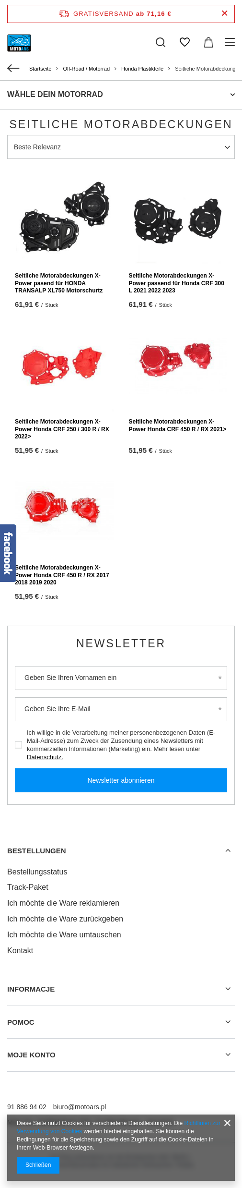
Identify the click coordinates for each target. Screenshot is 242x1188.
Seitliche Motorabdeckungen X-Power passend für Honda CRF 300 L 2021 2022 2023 (176, 283)
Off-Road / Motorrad (86, 69)
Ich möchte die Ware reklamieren (63, 903)
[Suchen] (161, 42)
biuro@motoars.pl (79, 1107)
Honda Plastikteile (142, 69)
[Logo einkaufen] (19, 42)
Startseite (40, 69)
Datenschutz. (45, 757)
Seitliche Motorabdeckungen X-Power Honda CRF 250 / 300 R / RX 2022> (62, 429)
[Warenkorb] (208, 42)
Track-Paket (27, 887)
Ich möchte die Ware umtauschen (64, 935)
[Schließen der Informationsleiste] (224, 13)
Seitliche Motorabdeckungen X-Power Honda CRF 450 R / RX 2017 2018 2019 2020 (62, 575)
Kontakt (20, 950)
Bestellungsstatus (37, 872)
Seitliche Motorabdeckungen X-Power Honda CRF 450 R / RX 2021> (178, 425)
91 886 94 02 (26, 1107)
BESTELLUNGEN (36, 851)
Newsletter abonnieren (120, 780)
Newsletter (121, 643)
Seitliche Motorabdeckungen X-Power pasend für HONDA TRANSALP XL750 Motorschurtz (59, 283)
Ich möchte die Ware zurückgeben (65, 919)
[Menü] (231, 42)
